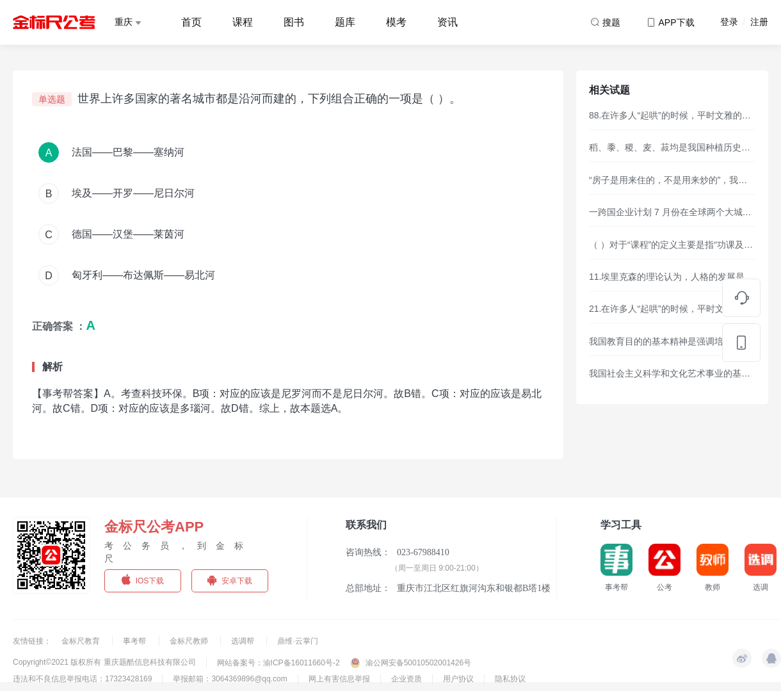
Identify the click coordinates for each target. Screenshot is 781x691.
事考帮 (135, 641)
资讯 (447, 22)
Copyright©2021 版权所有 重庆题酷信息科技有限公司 (104, 662)
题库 (345, 22)
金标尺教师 (190, 641)
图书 (294, 22)
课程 (242, 22)
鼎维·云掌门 (297, 641)
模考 (396, 22)
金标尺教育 (81, 641)
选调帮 (243, 641)
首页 (191, 22)
